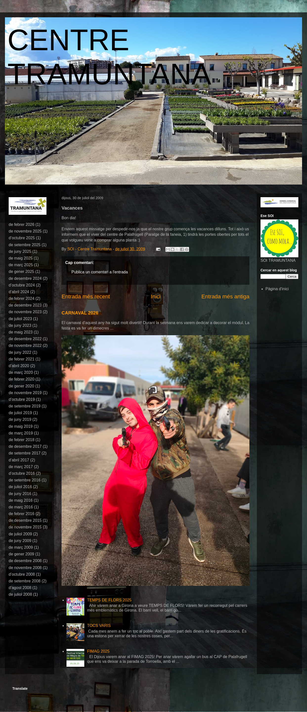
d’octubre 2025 (22, 238)
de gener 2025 (21, 271)
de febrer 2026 (21, 224)
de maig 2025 (21, 258)
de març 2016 (21, 507)
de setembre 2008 (25, 581)
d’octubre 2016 (22, 473)
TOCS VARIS (98, 625)
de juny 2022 (20, 352)
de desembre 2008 (25, 561)
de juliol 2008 (20, 594)
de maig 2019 (21, 426)
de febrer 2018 (21, 440)
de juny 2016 (20, 494)
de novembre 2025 (25, 231)
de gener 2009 (21, 554)
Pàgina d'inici (277, 289)
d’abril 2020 (19, 366)
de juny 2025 (20, 251)
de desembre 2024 (25, 278)
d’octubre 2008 (22, 574)
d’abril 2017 (19, 460)
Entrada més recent (86, 296)
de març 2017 (21, 467)
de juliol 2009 (20, 534)
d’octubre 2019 (22, 399)
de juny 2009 (20, 541)
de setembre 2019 (25, 406)
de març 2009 (21, 547)
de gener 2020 (21, 386)
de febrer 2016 (21, 514)
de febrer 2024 (21, 298)
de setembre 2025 (25, 245)
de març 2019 (21, 433)
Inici (156, 296)
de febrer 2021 (21, 359)
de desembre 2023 (25, 305)
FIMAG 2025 (98, 651)
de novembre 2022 (25, 345)
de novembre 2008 (25, 568)
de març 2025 (21, 265)
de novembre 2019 (25, 393)
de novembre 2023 (25, 312)
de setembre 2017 (25, 453)
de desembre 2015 (25, 520)
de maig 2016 (21, 500)
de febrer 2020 (21, 379)
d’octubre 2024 (22, 285)
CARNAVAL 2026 (80, 312)
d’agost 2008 (20, 588)
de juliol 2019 (20, 413)
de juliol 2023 (20, 319)
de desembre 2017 (25, 446)
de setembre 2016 (25, 480)
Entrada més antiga (225, 296)
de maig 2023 (21, 332)
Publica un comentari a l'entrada (99, 272)
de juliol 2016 (20, 487)
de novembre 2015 (25, 527)
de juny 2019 (20, 419)
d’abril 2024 (19, 292)
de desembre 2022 (25, 339)
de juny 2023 (20, 325)
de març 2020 (21, 372)
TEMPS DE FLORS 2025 (109, 600)
